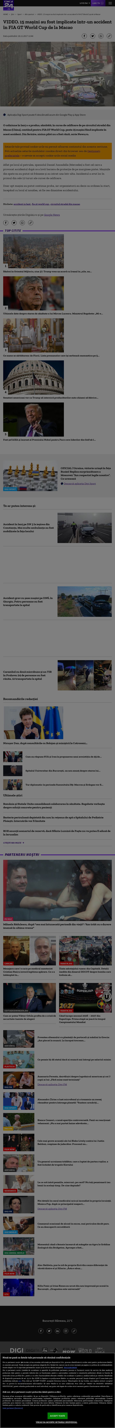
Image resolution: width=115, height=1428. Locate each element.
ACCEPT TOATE (57, 1416)
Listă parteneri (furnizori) (13, 1408)
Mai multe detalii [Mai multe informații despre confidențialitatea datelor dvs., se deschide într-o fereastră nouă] (70, 1367)
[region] (57, 1390)
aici (20, 1381)
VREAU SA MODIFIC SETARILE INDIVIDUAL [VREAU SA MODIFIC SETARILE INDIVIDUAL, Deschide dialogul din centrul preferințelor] (56, 1422)
